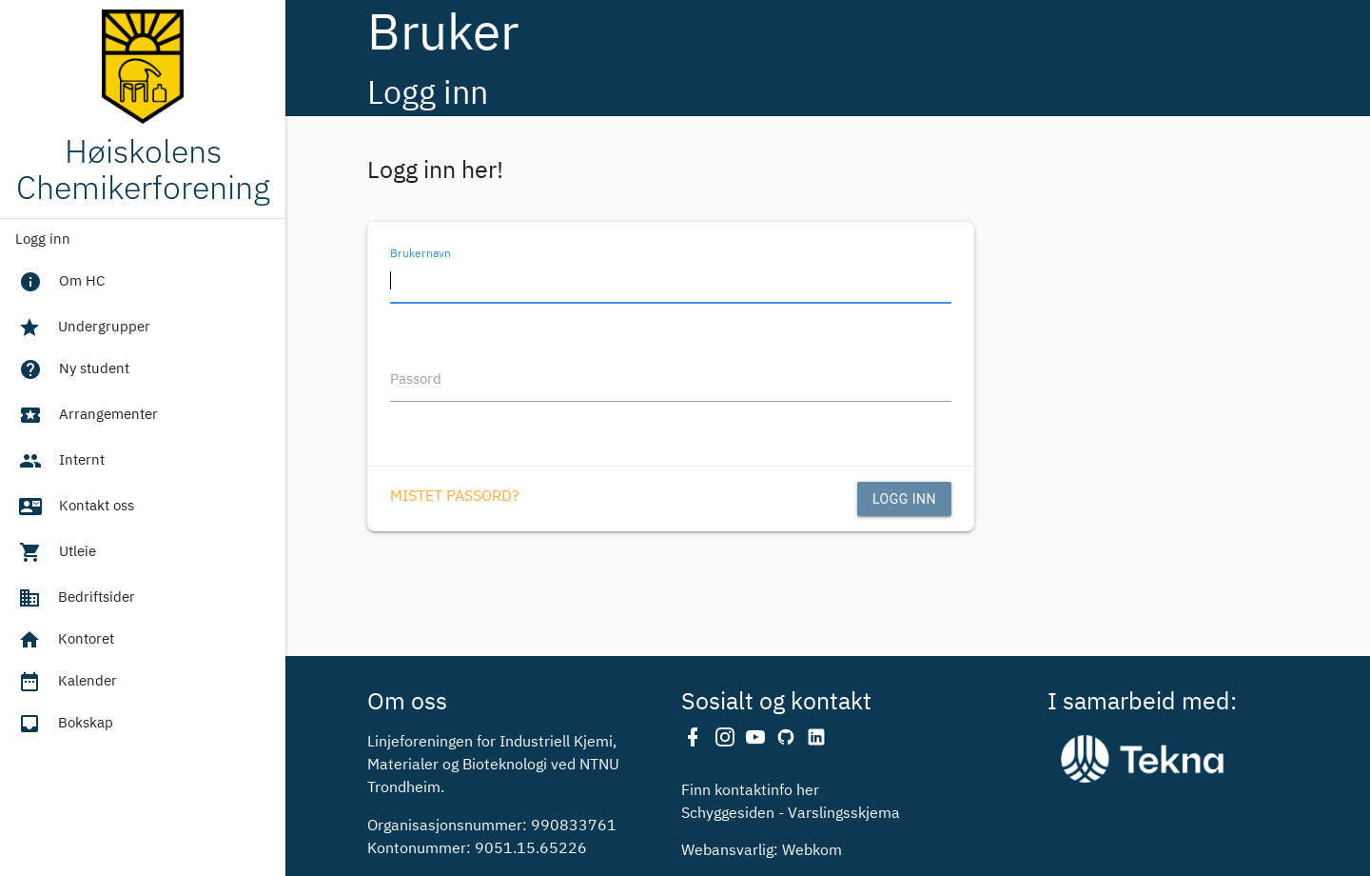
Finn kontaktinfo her (750, 791)
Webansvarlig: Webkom (761, 851)
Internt (60, 463)
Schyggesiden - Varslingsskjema (790, 814)
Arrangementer (87, 417)
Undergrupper (82, 327)
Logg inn (42, 239)
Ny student (72, 371)
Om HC (60, 284)
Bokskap (64, 724)
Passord (415, 379)
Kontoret (64, 640)
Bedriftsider (75, 598)
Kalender (66, 682)
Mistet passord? (454, 497)
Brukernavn (420, 253)
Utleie (56, 554)
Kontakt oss (75, 508)
